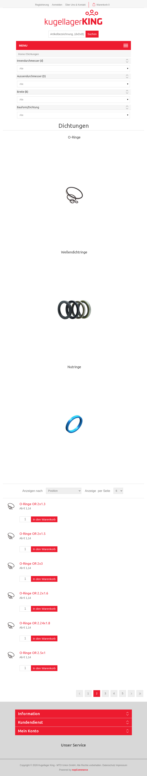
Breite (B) (22, 91)
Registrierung (42, 4)
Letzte (139, 693)
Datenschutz (108, 765)
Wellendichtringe (74, 252)
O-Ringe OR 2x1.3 (33, 504)
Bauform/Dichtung (28, 107)
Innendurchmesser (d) (30, 60)
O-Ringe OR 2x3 (31, 563)
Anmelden (57, 4)
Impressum (121, 765)
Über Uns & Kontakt (75, 4)
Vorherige (79, 693)
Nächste (131, 693)
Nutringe (74, 367)
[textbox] (67, 34)
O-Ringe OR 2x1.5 (33, 533)
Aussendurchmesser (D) (31, 76)
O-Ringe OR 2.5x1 (33, 653)
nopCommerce (80, 770)
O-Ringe (74, 137)
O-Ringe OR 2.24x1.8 (35, 623)
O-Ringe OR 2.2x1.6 (34, 593)
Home (21, 54)
